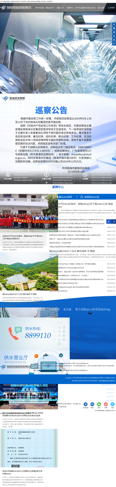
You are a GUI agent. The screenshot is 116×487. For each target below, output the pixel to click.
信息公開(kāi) (100, 10)
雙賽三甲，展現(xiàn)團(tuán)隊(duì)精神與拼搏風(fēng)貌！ (70, 239)
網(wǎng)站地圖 (29, 410)
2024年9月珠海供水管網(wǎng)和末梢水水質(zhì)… (68, 183)
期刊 (92, 405)
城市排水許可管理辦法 (11, 404)
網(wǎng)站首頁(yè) (39, 10)
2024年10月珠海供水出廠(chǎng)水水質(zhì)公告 (67, 177)
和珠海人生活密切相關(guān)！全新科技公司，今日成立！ (69, 275)
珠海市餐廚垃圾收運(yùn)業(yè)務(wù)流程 (76, 385)
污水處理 (54, 309)
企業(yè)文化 (91, 8)
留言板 (67, 309)
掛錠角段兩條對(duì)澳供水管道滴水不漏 (63, 283)
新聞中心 (70, 8)
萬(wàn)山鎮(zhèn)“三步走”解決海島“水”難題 (19, 294)
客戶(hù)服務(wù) (80, 10)
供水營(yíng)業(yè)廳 (18, 309)
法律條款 (50, 410)
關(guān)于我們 (50, 10)
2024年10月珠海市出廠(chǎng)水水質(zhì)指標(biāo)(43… (70, 172)
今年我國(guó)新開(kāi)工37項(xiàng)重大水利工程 (66, 268)
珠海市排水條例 (66, 400)
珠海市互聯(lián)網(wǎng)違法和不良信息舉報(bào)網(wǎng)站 (75, 410)
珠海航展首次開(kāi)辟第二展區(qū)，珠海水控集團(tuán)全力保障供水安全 (75, 235)
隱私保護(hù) (41, 410)
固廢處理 (39, 309)
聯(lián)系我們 (5, 410)
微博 (106, 405)
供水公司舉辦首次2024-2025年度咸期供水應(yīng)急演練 (68, 231)
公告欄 (85, 179)
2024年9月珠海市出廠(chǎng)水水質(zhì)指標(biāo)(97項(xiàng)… (72, 180)
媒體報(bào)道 (91, 197)
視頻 (113, 405)
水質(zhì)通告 (46, 180)
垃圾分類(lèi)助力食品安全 (58, 291)
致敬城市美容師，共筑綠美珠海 (60, 243)
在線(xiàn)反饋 (16, 410)
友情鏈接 (85, 405)
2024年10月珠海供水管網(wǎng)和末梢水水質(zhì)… (68, 175)
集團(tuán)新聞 (64, 197)
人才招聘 (110, 8)
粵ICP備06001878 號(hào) (107, 380)
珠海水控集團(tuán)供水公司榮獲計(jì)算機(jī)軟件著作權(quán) (70, 227)
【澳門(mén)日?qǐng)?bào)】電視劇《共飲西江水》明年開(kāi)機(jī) (72, 264)
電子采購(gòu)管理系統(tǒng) (92, 309)
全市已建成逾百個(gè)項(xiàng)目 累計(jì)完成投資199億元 (69, 287)
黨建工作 (60, 8)
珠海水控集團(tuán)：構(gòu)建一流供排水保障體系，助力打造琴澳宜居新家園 (76, 271)
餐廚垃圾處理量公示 (10, 389)
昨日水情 (7, 179)
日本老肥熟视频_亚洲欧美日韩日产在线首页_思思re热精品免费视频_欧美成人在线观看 (26, 1)
